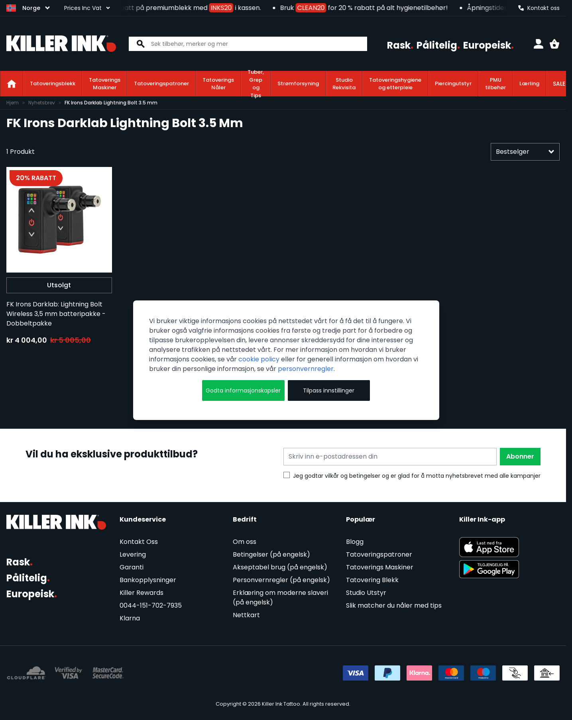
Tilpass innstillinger (328, 390)
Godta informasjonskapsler (243, 390)
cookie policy (258, 359)
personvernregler (306, 368)
